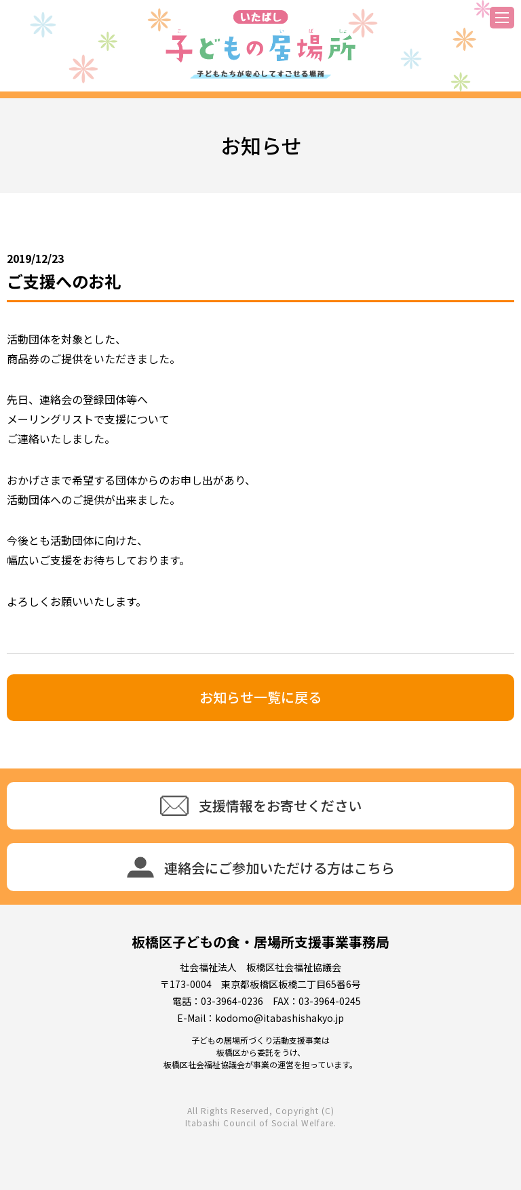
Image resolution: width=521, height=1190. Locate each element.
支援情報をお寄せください (261, 806)
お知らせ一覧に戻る (260, 697)
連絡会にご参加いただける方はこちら (261, 867)
